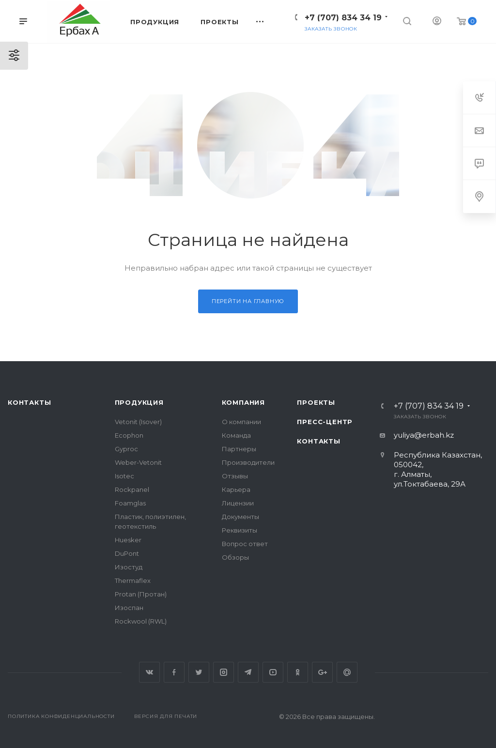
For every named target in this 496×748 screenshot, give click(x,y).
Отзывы (235, 476)
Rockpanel (132, 489)
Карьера (236, 489)
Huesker (128, 540)
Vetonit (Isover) (138, 422)
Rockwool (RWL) (141, 621)
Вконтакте (149, 672)
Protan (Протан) (141, 594)
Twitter (198, 672)
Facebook (174, 672)
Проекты (316, 402)
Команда (236, 435)
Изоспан (129, 607)
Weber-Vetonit (138, 462)
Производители (248, 462)
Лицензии (238, 503)
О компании (241, 422)
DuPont (127, 553)
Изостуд (128, 567)
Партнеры (239, 449)
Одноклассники (297, 672)
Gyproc (126, 449)
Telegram (248, 672)
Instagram (223, 672)
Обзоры (235, 557)
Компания (243, 402)
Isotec (124, 476)
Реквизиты (239, 530)
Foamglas (130, 503)
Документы (240, 516)
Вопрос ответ (245, 544)
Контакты (29, 402)
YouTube (273, 672)
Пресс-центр (325, 422)
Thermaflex (133, 580)
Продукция (139, 402)
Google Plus (322, 672)
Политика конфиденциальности (61, 716)
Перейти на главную (248, 301)
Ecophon (129, 435)
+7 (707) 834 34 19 (343, 17)
